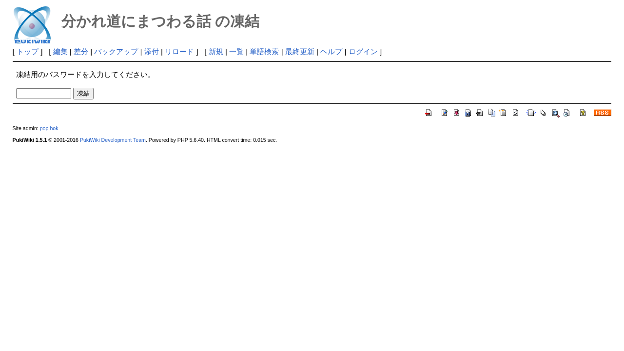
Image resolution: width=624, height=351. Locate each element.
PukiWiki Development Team (113, 140)
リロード (179, 51)
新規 (216, 51)
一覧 (236, 51)
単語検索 (264, 51)
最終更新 (299, 51)
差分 (81, 51)
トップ (28, 51)
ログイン (363, 51)
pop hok (49, 128)
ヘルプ (331, 51)
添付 (151, 51)
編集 (60, 51)
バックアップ (116, 51)
